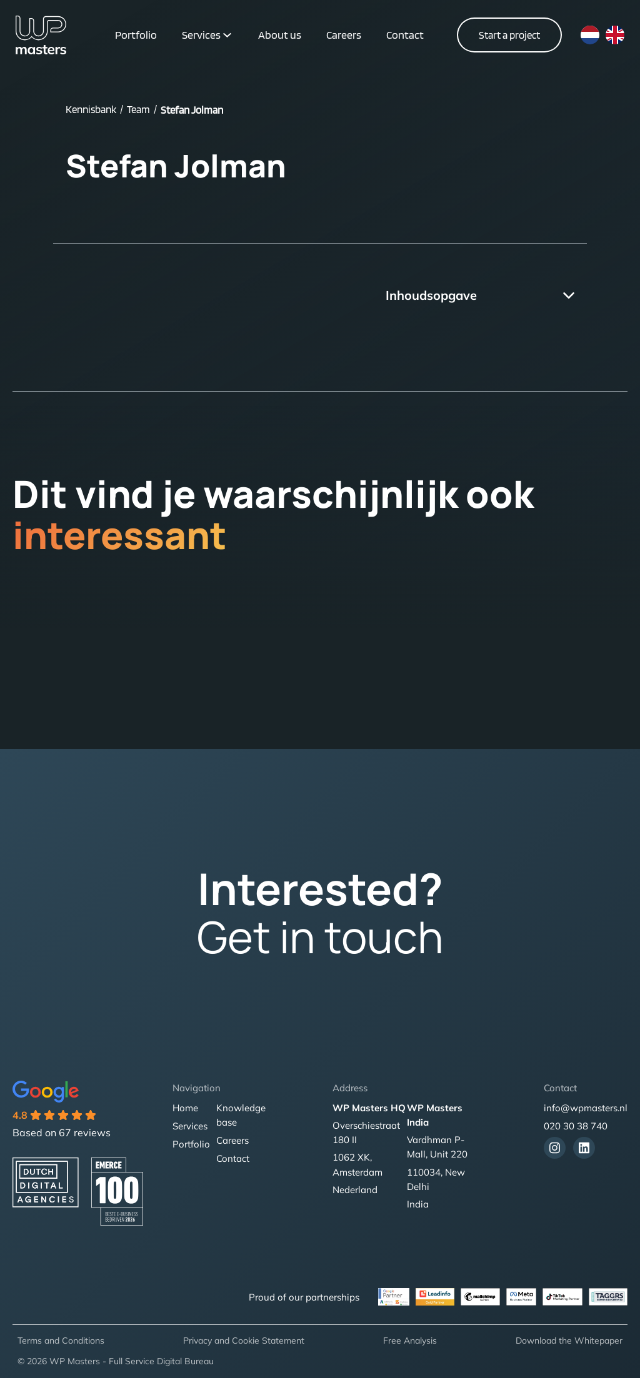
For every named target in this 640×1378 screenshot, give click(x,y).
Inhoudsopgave (431, 295)
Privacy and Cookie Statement (243, 1340)
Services (201, 34)
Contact (405, 34)
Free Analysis (410, 1340)
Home (185, 1108)
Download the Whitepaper (569, 1340)
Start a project (509, 35)
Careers (343, 34)
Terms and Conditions (61, 1340)
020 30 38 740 (576, 1126)
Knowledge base (241, 1115)
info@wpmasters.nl (586, 1108)
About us (279, 34)
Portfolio (136, 34)
